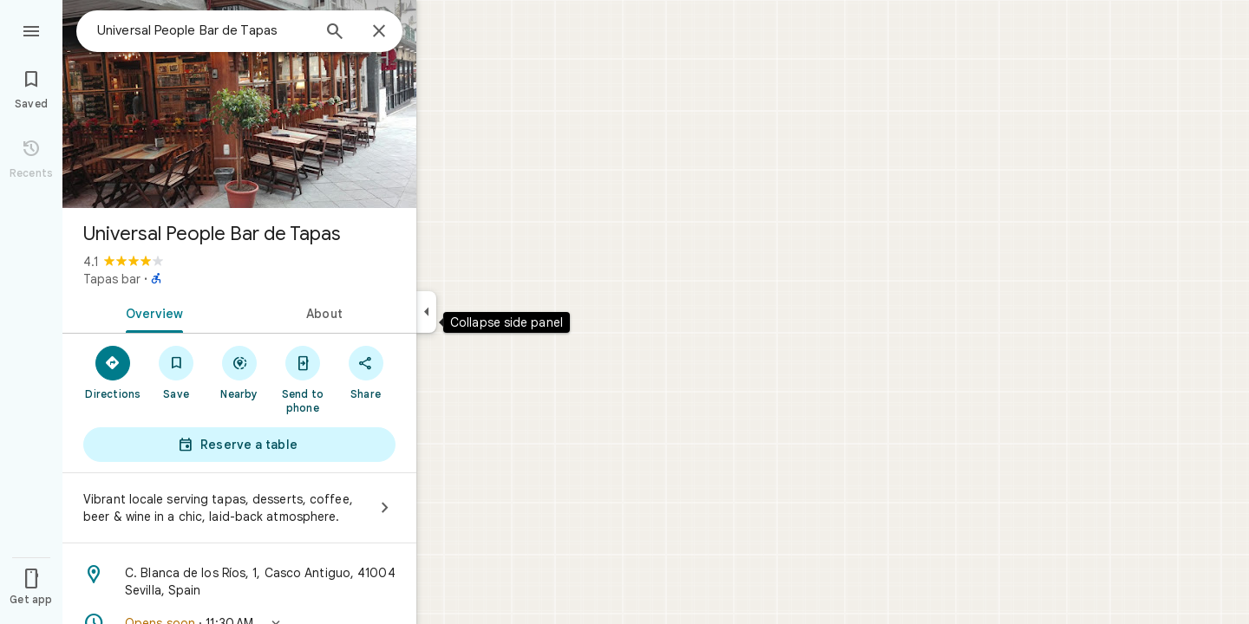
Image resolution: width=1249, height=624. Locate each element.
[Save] (176, 371)
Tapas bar (112, 279)
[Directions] (113, 371)
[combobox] (204, 30)
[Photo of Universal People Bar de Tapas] (239, 104)
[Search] (335, 32)
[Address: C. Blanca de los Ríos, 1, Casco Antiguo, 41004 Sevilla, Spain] (239, 581)
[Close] (379, 32)
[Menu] (31, 29)
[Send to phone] (302, 378)
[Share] (365, 371)
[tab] (151, 312)
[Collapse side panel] (426, 312)
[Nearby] (239, 371)
